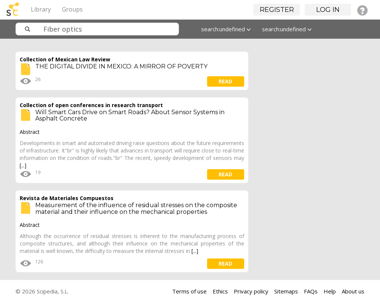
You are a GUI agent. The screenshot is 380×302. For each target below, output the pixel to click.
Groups (72, 9)
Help (330, 291)
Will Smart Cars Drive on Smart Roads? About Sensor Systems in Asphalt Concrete (130, 115)
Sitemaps (286, 291)
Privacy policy (251, 291)
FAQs (311, 291)
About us (353, 291)
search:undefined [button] (226, 29)
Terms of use (189, 291)
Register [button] (277, 10)
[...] (23, 165)
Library (41, 9)
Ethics (220, 291)
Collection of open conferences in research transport (91, 105)
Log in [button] (328, 10)
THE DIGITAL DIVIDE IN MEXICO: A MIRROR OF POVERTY (121, 66)
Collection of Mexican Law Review (65, 59)
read (225, 81)
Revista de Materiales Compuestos (67, 198)
